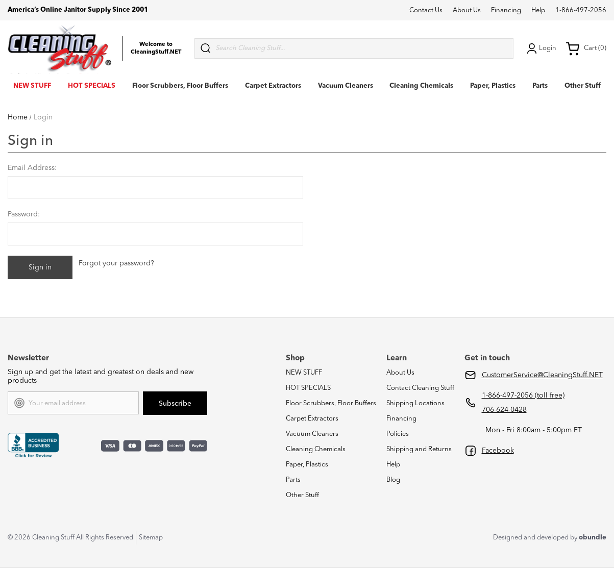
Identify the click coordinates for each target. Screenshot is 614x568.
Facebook (498, 450)
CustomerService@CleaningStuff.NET (542, 375)
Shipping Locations (415, 403)
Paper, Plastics (492, 86)
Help (538, 10)
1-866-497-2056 (580, 10)
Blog (393, 480)
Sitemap (151, 537)
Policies (397, 434)
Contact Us (426, 10)
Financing (506, 10)
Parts (540, 86)
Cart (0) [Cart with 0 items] (586, 48)
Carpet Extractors (273, 86)
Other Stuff (582, 86)
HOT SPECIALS (91, 86)
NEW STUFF (32, 86)
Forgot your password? (116, 263)
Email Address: (32, 167)
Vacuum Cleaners (345, 86)
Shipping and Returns (419, 449)
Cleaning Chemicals (421, 86)
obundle (592, 537)
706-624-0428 (504, 409)
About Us (467, 10)
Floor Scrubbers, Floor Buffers (180, 86)
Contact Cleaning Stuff (420, 388)
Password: (24, 214)
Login (540, 48)
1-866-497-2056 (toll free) (523, 395)
